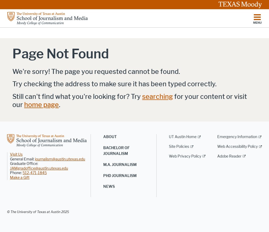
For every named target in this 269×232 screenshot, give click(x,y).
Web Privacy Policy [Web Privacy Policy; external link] (185, 156)
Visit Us (16, 154)
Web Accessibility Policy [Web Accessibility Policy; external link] (237, 146)
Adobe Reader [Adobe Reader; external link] (229, 156)
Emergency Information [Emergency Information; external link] (237, 137)
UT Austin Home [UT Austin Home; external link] (182, 137)
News (109, 186)
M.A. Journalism (120, 165)
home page (41, 105)
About (110, 137)
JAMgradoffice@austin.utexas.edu (39, 168)
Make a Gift (19, 177)
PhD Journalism (120, 176)
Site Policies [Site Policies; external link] (179, 146)
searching (157, 97)
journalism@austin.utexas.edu (60, 159)
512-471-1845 (35, 173)
